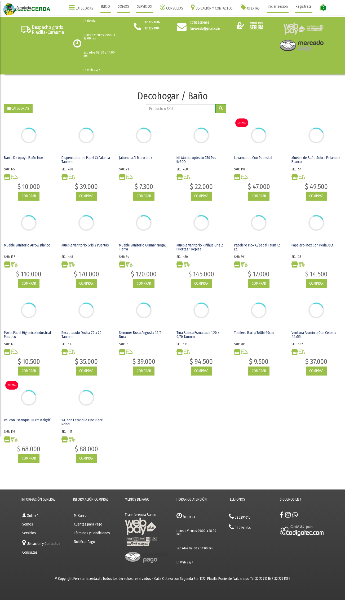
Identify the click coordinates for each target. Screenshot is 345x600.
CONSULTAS (171, 7)
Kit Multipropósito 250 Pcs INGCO (196, 160)
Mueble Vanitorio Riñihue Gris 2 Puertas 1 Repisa (199, 247)
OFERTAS (250, 7)
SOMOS (123, 6)
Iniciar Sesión (278, 6)
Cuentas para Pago (88, 524)
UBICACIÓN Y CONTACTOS (212, 7)
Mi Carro (80, 515)
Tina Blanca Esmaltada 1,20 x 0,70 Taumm (197, 334)
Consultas (30, 552)
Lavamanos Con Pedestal (253, 158)
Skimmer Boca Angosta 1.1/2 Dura (140, 334)
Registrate (304, 6)
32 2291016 (239, 516)
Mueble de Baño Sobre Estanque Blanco (315, 160)
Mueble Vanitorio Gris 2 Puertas (85, 245)
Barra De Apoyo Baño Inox (23, 158)
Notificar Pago (84, 542)
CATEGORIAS (81, 7)
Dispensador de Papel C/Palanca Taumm (85, 160)
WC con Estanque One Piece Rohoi (82, 422)
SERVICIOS (144, 6)
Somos (27, 524)
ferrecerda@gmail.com (205, 28)
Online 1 (30, 515)
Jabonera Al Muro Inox (135, 158)
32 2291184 (240, 527)
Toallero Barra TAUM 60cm (254, 332)
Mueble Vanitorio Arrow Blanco (27, 245)
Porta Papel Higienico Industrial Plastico (27, 334)
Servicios (29, 533)
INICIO (105, 6)
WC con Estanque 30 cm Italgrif (27, 420)
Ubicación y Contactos (41, 542)
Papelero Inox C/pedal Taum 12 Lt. (257, 247)
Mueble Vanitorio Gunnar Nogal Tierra (142, 247)
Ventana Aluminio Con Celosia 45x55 (313, 334)
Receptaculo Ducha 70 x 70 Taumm (81, 334)
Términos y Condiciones (92, 533)
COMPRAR (29, 196)
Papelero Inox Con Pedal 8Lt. (312, 245)
